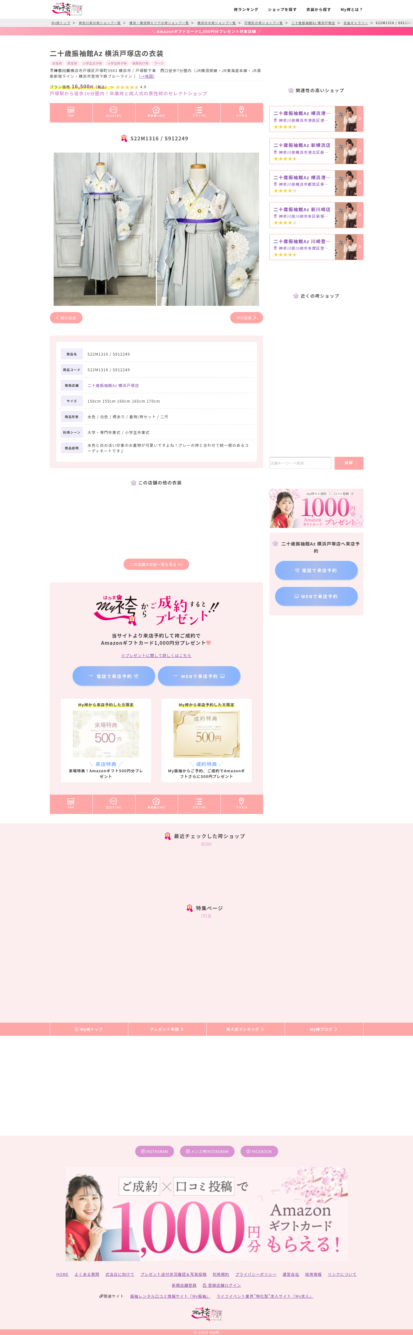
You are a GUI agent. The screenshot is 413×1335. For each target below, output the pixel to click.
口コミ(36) (114, 110)
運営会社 (291, 1274)
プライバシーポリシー (256, 1274)
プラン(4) (199, 110)
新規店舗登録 (184, 1285)
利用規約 (221, 1274)
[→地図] (147, 76)
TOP (71, 110)
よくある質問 (87, 1274)
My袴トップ (89, 1029)
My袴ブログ (324, 1029)
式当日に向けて (119, 1274)
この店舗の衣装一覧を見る (156, 564)
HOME (62, 1274)
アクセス (242, 110)
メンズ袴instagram (207, 1151)
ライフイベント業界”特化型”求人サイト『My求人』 (265, 1296)
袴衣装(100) (156, 110)
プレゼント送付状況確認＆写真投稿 (173, 1274)
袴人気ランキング (245, 1029)
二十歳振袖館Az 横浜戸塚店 (113, 385)
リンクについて (342, 1274)
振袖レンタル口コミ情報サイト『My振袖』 (170, 1296)
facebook (259, 1151)
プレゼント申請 (167, 1029)
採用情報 (313, 1274)
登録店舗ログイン (222, 1285)
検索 (349, 462)
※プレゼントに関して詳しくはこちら (156, 655)
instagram (154, 1151)
